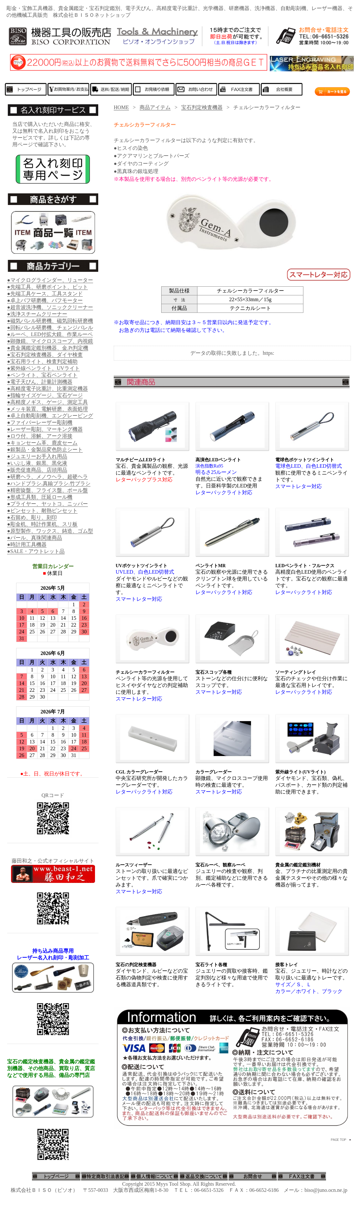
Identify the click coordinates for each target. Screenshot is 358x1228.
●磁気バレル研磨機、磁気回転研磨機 (50, 320)
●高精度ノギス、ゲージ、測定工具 (47, 402)
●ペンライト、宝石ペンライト (42, 375)
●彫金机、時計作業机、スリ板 (42, 524)
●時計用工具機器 (27, 544)
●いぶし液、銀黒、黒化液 (37, 463)
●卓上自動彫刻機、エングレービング (50, 415)
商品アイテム (155, 107)
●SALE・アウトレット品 (36, 551)
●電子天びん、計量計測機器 (39, 381)
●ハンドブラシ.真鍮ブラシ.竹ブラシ (48, 483)
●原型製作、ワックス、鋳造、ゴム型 (50, 531)
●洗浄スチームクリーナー (37, 314)
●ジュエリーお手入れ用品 (37, 456)
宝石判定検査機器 (202, 107)
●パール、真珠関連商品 (34, 537)
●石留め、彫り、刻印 (32, 517)
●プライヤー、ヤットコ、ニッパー (47, 504)
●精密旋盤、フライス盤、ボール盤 (47, 490)
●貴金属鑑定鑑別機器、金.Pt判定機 (47, 348)
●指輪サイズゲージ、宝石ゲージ (45, 395)
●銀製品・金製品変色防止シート (45, 449)
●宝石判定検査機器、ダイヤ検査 (45, 354)
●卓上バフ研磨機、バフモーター (45, 300)
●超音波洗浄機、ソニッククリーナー (50, 307)
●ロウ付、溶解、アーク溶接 (39, 436)
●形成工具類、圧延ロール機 (39, 497)
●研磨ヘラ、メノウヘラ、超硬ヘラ (47, 476)
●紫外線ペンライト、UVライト (43, 368)
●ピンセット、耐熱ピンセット (42, 510)
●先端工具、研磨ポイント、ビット (47, 287)
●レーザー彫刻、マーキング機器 (45, 429)
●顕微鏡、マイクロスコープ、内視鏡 (50, 341)
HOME (121, 107)
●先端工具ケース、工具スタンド (45, 293)
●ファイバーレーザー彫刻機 (39, 422)
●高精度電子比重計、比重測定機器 (47, 388)
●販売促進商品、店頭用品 (37, 470)
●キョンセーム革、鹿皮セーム (42, 442)
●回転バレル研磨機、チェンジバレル (50, 327)
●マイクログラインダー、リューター (50, 280)
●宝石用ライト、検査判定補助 (42, 361)
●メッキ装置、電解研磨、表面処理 (47, 409)
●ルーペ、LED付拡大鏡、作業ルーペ (50, 334)
